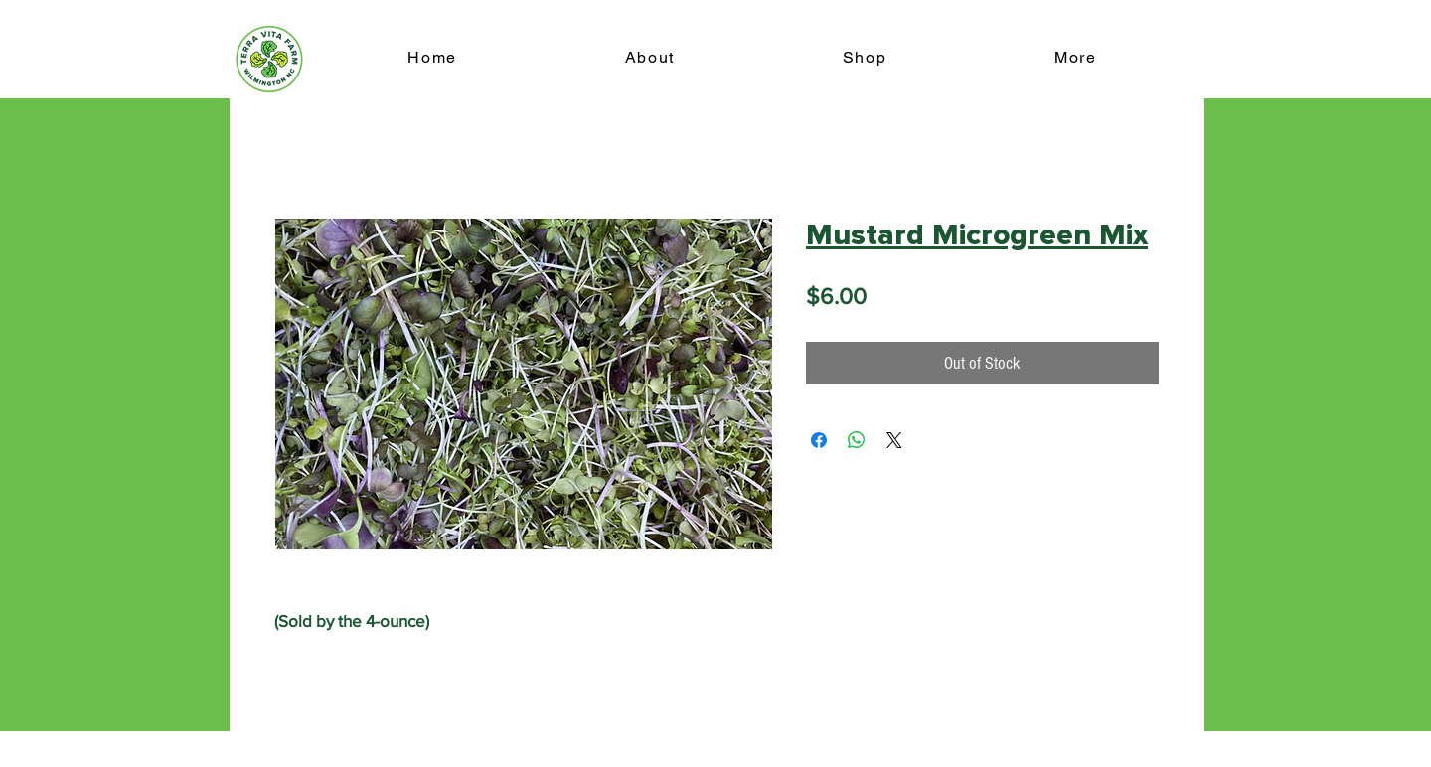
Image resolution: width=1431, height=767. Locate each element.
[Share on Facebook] (819, 440)
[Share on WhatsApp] (857, 440)
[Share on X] (894, 440)
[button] (1076, 58)
